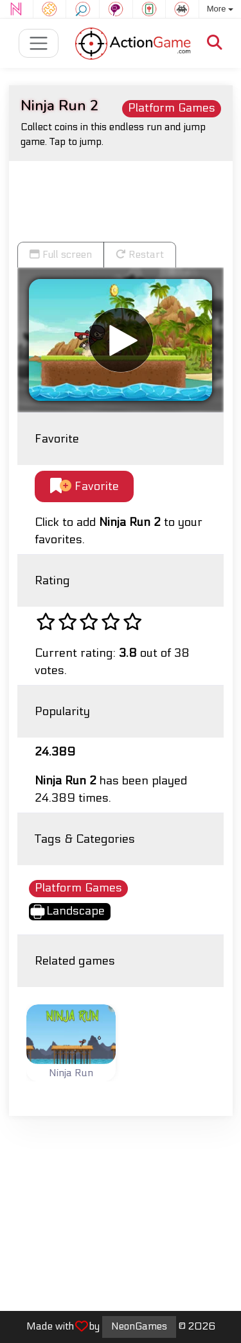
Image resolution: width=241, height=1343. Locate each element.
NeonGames (139, 1326)
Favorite (84, 486)
